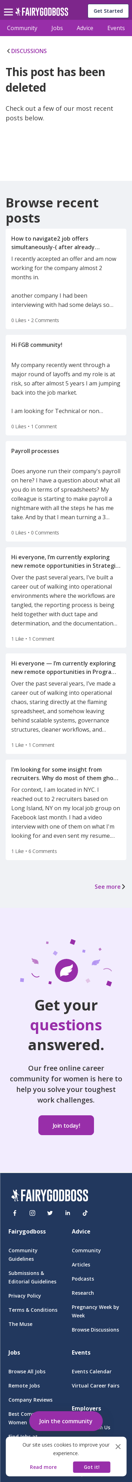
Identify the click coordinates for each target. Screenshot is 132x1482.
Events (116, 28)
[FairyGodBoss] (49, 1196)
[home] (41, 13)
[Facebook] (15, 1213)
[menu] (9, 6)
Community (22, 28)
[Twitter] (50, 1213)
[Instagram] (32, 1213)
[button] (66, 1419)
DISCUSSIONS (26, 51)
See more (110, 886)
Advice (85, 28)
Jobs (57, 28)
